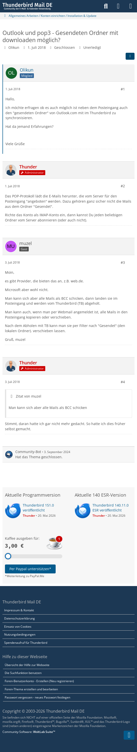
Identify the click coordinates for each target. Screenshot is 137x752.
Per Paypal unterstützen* (30, 568)
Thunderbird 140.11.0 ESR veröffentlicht (110, 508)
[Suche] (106, 6)
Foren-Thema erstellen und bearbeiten (31, 689)
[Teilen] (130, 56)
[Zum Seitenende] (129, 735)
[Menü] (131, 6)
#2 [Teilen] (123, 186)
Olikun (13, 47)
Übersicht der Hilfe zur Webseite (27, 665)
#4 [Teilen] (123, 381)
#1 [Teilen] (123, 88)
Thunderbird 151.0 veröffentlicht (38, 508)
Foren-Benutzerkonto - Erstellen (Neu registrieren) (39, 681)
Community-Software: (28, 732)
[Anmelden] (118, 6)
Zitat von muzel (28, 396)
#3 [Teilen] (123, 262)
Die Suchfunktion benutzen (23, 673)
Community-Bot (28, 451)
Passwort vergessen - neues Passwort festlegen (37, 697)
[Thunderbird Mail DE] (27, 6)
